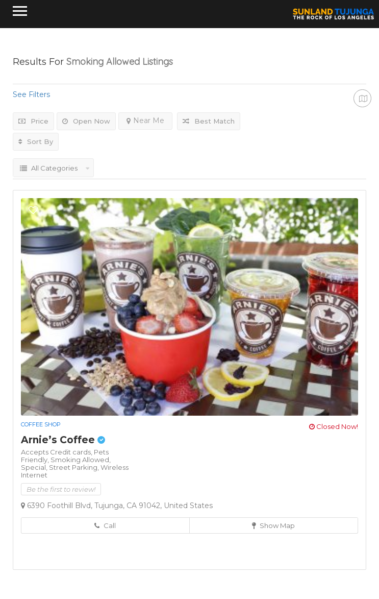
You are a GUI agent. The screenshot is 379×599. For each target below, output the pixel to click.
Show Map (273, 525)
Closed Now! (333, 426)
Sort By (35, 141)
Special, (35, 467)
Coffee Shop (41, 424)
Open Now (86, 121)
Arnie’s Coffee (63, 440)
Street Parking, (74, 467)
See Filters (31, 94)
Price (33, 121)
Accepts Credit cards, (57, 452)
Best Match (209, 121)
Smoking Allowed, (80, 460)
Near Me (145, 120)
